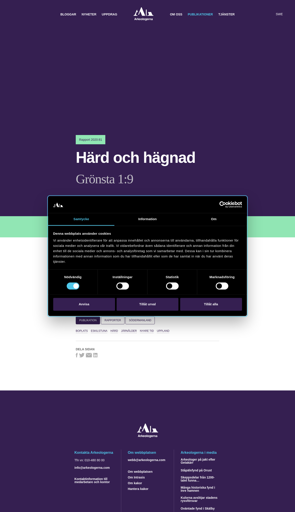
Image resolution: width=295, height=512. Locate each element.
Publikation (87, 320)
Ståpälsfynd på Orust (196, 470)
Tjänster (226, 14)
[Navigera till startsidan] (147, 436)
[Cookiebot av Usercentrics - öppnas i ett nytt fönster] (222, 204)
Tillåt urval (147, 304)
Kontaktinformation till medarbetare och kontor (92, 480)
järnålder (129, 330)
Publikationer (200, 14)
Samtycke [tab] (81, 219)
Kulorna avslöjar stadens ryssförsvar (199, 499)
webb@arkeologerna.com (146, 459)
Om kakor (135, 483)
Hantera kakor (138, 488)
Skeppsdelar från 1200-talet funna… (197, 479)
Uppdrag (109, 14)
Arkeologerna (143, 14)
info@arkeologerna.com (92, 467)
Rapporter (112, 320)
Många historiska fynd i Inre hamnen (198, 489)
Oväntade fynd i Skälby (198, 508)
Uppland (163, 330)
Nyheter (88, 14)
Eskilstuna (99, 330)
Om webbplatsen (140, 471)
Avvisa (84, 304)
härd (114, 330)
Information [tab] (147, 219)
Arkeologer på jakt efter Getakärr (198, 461)
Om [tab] (213, 219)
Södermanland (140, 320)
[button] (260, 14)
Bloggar (68, 14)
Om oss (176, 14)
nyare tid (147, 330)
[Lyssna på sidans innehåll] (269, 14)
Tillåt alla (211, 304)
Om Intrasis (136, 477)
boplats (82, 330)
